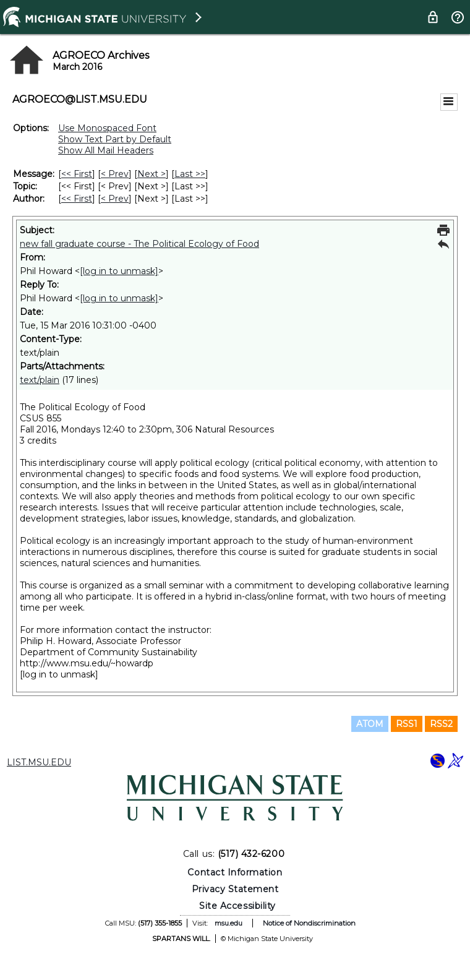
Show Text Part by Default (114, 139)
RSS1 (406, 723)
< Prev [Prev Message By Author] (115, 198)
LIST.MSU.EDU (39, 762)
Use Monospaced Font (107, 128)
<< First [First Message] (76, 173)
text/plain (39, 379)
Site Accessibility (237, 905)
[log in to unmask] (119, 271)
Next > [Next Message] (151, 173)
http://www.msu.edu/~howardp (86, 663)
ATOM (369, 723)
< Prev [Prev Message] (115, 173)
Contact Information (234, 872)
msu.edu (228, 923)
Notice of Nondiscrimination (309, 923)
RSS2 (441, 723)
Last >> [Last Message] (189, 173)
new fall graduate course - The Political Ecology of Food (139, 243)
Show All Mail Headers (105, 150)
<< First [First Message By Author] (76, 198)
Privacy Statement (235, 889)
